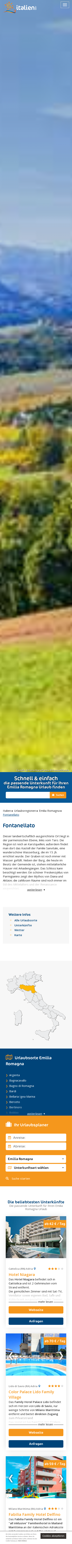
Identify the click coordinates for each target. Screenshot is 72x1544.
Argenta (14, 1075)
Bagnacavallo (17, 1080)
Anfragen (36, 1321)
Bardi (12, 1091)
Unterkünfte (23, 925)
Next (60, 1237)
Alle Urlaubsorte (25, 920)
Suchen (58, 795)
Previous (11, 1237)
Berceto (14, 1102)
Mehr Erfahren (22, 1541)
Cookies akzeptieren (53, 1535)
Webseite (36, 1310)
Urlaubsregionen (25, 811)
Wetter (19, 930)
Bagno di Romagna (21, 1086)
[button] (36, 1159)
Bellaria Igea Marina (22, 1096)
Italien (7, 811)
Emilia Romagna (49, 811)
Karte (18, 935)
